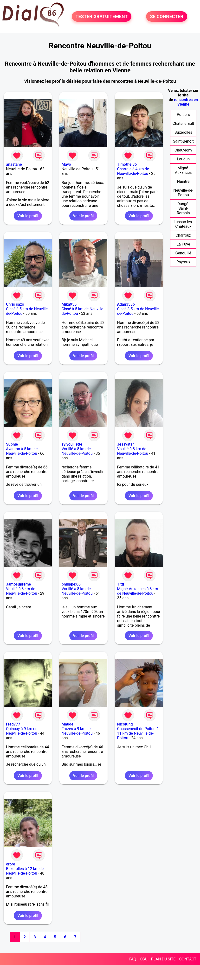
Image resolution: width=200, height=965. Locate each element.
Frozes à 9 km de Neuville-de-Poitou (77, 731)
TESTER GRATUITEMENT (102, 16)
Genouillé (183, 253)
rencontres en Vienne (186, 102)
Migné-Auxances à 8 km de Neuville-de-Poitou (137, 591)
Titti (120, 584)
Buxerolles (183, 132)
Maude (67, 724)
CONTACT (187, 959)
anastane (14, 164)
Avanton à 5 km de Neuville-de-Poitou (22, 451)
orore (10, 864)
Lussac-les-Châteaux (183, 224)
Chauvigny (183, 150)
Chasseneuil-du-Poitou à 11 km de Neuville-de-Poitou (138, 733)
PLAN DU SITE (163, 959)
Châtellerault (183, 123)
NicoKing (125, 724)
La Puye (183, 244)
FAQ (132, 959)
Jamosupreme (18, 584)
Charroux (183, 235)
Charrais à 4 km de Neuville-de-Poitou (133, 171)
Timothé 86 (127, 164)
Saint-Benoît (183, 141)
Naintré (183, 181)
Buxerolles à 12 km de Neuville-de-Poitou (25, 871)
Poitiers (183, 114)
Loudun (183, 159)
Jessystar (125, 444)
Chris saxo (15, 304)
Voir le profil (27, 216)
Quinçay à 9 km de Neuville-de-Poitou (21, 731)
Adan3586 (126, 304)
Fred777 (13, 724)
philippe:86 (71, 584)
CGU (144, 959)
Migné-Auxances (183, 170)
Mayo (66, 164)
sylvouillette (72, 444)
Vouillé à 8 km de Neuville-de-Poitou (77, 451)
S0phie (12, 444)
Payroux (183, 262)
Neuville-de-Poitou (183, 192)
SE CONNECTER (166, 16)
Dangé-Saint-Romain (183, 208)
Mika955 (69, 304)
